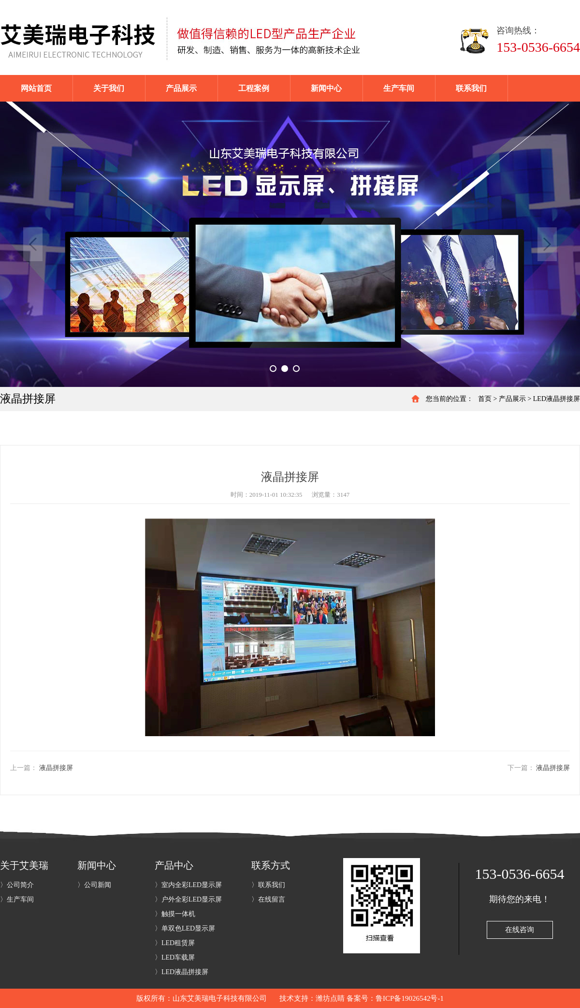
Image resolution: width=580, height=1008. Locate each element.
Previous (33, 244)
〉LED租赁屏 (175, 943)
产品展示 (512, 398)
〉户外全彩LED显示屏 (188, 899)
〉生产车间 (17, 899)
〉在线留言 (268, 899)
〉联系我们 (268, 885)
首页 (485, 398)
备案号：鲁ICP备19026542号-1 (395, 998)
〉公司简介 (17, 885)
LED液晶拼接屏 (556, 398)
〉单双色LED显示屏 (185, 928)
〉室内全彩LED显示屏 (188, 885)
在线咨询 (519, 930)
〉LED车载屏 (175, 957)
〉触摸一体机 (175, 914)
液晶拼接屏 (56, 767)
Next (547, 244)
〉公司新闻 (94, 885)
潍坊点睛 (330, 998)
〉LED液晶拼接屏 (181, 972)
